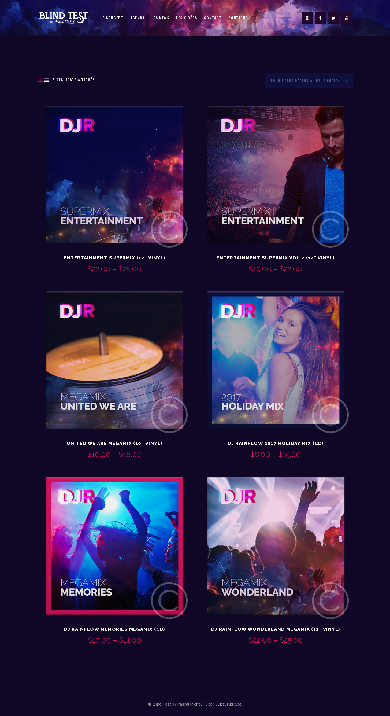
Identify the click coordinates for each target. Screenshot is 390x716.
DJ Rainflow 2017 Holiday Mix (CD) (276, 443)
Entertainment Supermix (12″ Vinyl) (114, 257)
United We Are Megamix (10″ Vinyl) (114, 443)
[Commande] (308, 80)
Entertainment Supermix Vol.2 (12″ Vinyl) (275, 257)
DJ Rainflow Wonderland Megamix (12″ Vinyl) (275, 629)
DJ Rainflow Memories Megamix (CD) (114, 629)
